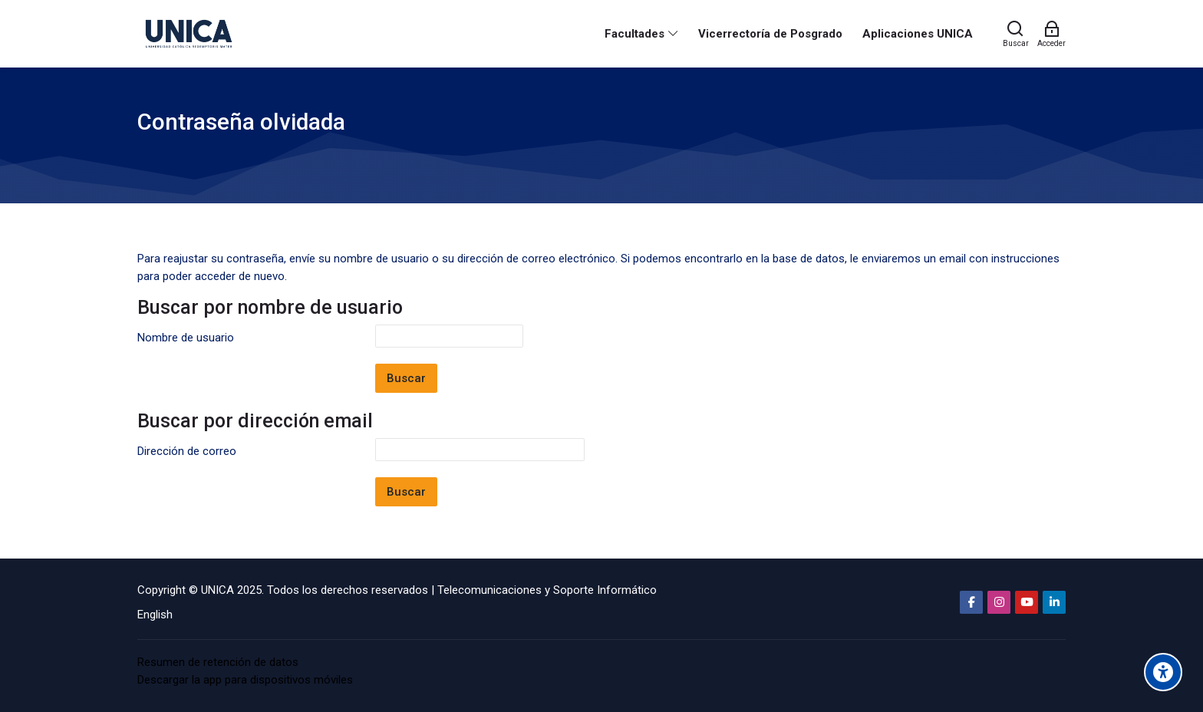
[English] (155, 614)
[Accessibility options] (1163, 672)
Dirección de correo (186, 451)
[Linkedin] (1054, 602)
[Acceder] (1051, 34)
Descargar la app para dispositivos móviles (245, 680)
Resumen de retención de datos (217, 662)
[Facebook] (971, 602)
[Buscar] (1016, 34)
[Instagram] (998, 602)
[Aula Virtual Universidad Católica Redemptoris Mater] (188, 33)
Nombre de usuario (185, 337)
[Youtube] (1026, 602)
